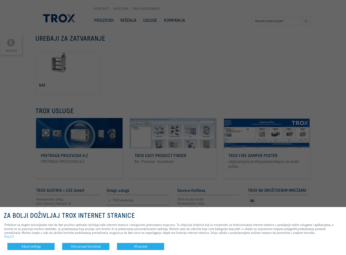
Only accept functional (86, 246)
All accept (140, 246)
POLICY (9, 237)
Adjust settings (31, 246)
